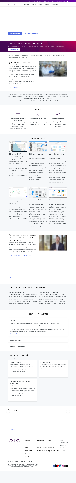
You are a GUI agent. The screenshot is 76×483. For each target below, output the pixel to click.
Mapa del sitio (51, 455)
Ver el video (27, 255)
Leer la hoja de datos (14, 87)
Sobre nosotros (54, 4)
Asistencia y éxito (45, 1)
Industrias (40, 4)
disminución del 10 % (32, 98)
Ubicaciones (51, 447)
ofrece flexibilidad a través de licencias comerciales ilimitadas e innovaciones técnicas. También (21, 76)
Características (25, 55)
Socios (29, 1)
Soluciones (26, 4)
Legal (49, 440)
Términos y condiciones (12, 469)
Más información (14, 49)
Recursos (47, 4)
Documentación (40, 440)
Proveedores (39, 455)
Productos (33, 4)
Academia (33, 1)
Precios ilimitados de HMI (31, 33)
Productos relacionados (14, 57)
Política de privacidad (42, 447)
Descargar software (15, 33)
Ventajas (17, 55)
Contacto (52, 1)
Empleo (26, 447)
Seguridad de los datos (42, 443)
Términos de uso (52, 443)
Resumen (10, 55)
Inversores (27, 440)
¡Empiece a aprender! (15, 277)
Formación (39, 1)
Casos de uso (47, 55)
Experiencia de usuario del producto (53, 451)
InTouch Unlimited (14, 333)
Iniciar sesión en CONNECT (60, 1)
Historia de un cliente (36, 55)
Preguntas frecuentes (58, 55)
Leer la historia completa (16, 255)
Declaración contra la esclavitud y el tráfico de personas (30, 455)
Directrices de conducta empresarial (42, 451)
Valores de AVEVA (29, 450)
